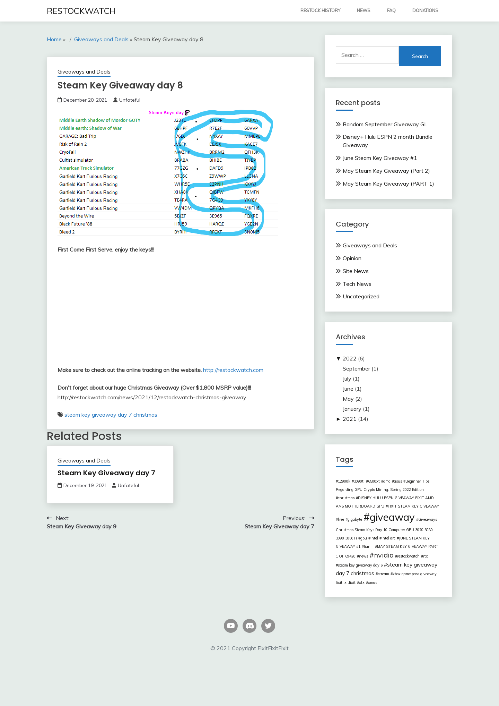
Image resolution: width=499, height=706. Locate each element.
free (341, 519)
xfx (362, 582)
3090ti (359, 481)
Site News (356, 270)
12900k (344, 481)
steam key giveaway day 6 (360, 565)
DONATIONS (425, 10)
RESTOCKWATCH (81, 11)
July (347, 378)
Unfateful (129, 100)
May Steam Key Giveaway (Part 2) (386, 170)
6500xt (374, 481)
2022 (350, 358)
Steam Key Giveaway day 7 (106, 473)
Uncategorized (361, 296)
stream (383, 573)
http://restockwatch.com (233, 369)
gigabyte (355, 519)
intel (374, 538)
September (356, 368)
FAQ (391, 10)
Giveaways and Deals (84, 71)
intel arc (388, 538)
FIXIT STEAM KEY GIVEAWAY (413, 506)
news (363, 556)
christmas (346, 497)
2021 (350, 418)
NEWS (363, 10)
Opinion (352, 258)
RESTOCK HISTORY (320, 10)
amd (387, 481)
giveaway (392, 517)
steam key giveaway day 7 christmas (110, 414)
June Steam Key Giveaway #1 (380, 157)
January (352, 408)
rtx (425, 556)
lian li (369, 546)
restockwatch (408, 556)
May (348, 398)
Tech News (357, 283)
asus (398, 481)
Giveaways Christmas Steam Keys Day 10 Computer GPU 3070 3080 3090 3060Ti (386, 529)
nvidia (384, 555)
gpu (363, 538)
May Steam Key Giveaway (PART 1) (388, 183)
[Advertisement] (181, 311)
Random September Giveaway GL (385, 124)
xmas (372, 582)
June (348, 388)
